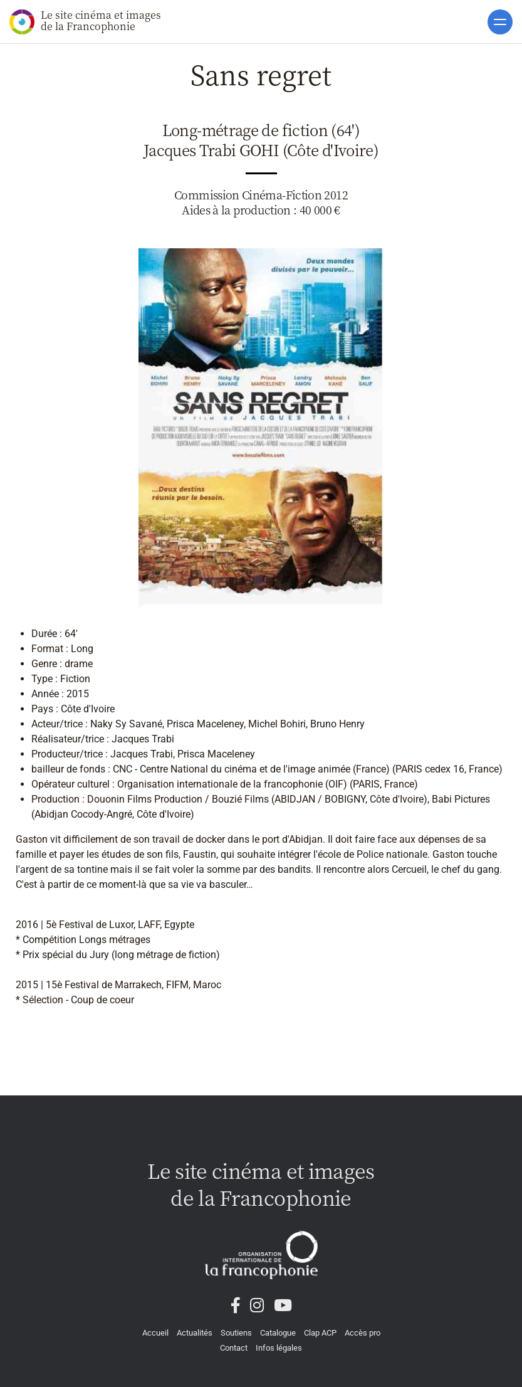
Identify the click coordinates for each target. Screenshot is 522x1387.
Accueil (155, 1332)
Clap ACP (320, 1332)
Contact (234, 1348)
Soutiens (236, 1332)
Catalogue (278, 1332)
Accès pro (362, 1332)
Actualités (194, 1332)
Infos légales (279, 1348)
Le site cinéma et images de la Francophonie (85, 21)
